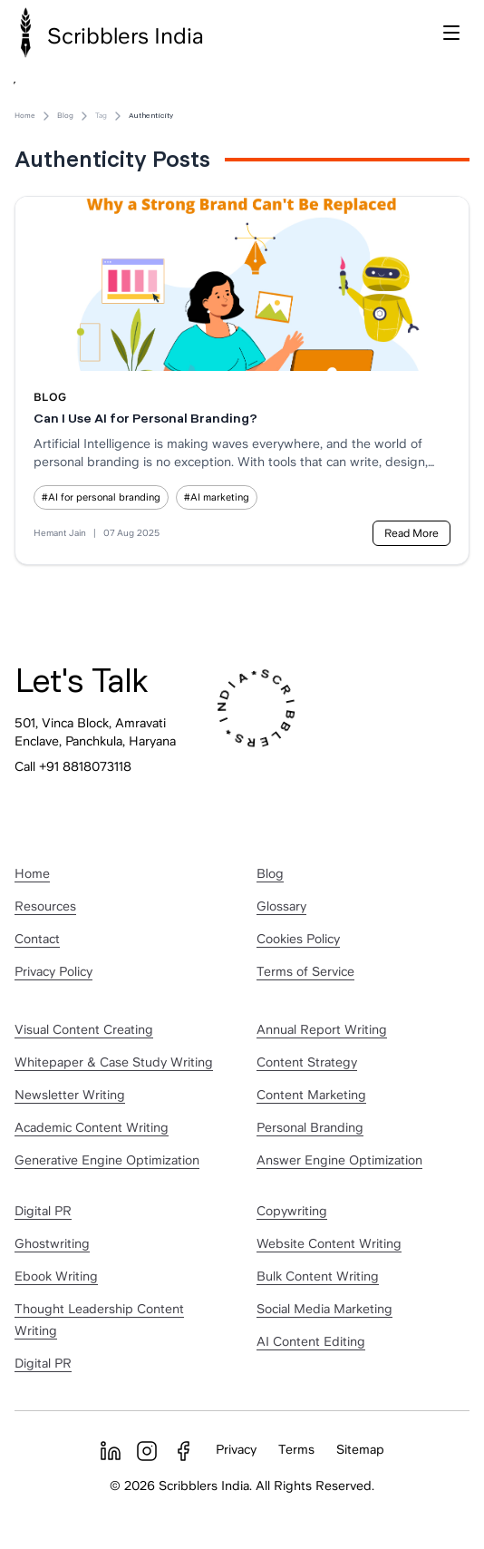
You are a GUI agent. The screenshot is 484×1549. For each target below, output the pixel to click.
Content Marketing (311, 1094)
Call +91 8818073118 (73, 766)
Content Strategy (307, 1062)
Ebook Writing (56, 1276)
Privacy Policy (53, 971)
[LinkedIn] (110, 1451)
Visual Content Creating (84, 1029)
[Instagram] (147, 1451)
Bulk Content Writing (318, 1276)
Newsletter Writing (70, 1094)
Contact (37, 938)
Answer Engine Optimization (339, 1160)
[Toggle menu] (451, 33)
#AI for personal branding (101, 497)
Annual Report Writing (322, 1029)
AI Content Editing (311, 1341)
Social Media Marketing (324, 1308)
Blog (65, 116)
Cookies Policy (298, 938)
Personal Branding (310, 1127)
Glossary (281, 906)
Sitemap (360, 1449)
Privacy (236, 1449)
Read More (411, 533)
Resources (45, 906)
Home (25, 116)
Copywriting (292, 1210)
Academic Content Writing (92, 1127)
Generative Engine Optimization (107, 1160)
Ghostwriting (52, 1243)
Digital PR (43, 1210)
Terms (296, 1449)
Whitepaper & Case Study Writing (114, 1062)
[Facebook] (183, 1451)
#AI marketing (216, 497)
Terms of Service (305, 971)
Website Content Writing (329, 1243)
